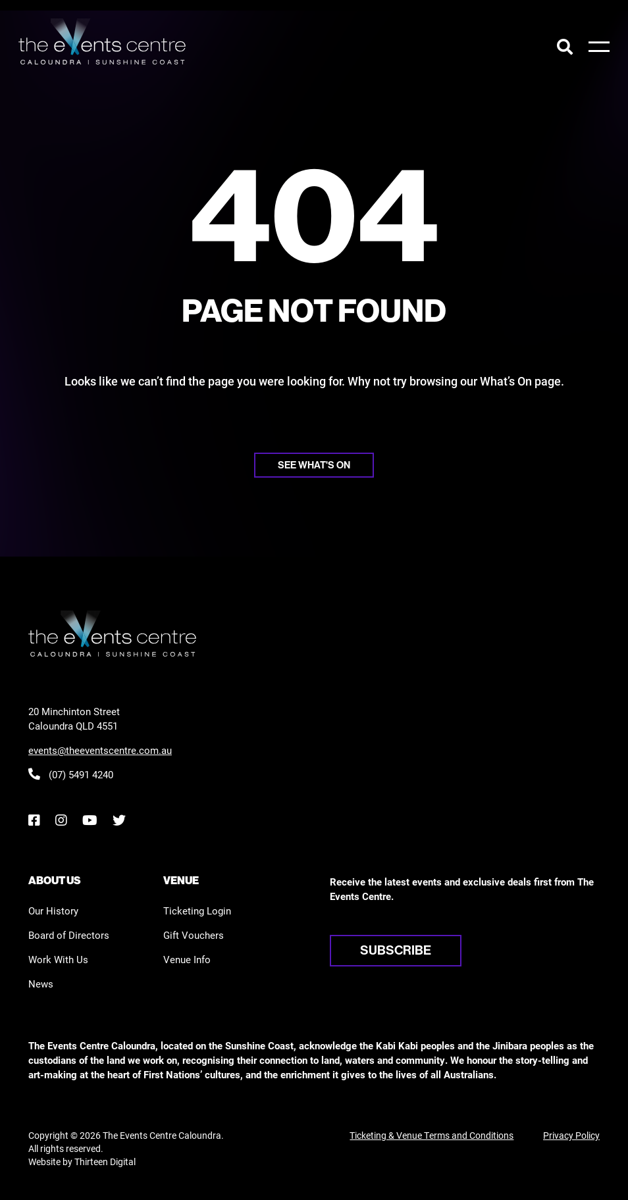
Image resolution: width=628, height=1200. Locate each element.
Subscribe (395, 950)
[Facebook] (33, 820)
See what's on (314, 465)
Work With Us (58, 959)
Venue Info (187, 959)
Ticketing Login (197, 910)
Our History (53, 910)
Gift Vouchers (193, 934)
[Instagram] (60, 820)
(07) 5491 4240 (70, 774)
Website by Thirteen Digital (82, 1161)
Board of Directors (68, 934)
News (40, 983)
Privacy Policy (571, 1135)
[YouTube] (89, 820)
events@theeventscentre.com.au (100, 750)
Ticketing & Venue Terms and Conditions (431, 1135)
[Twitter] (119, 820)
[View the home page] (102, 41)
